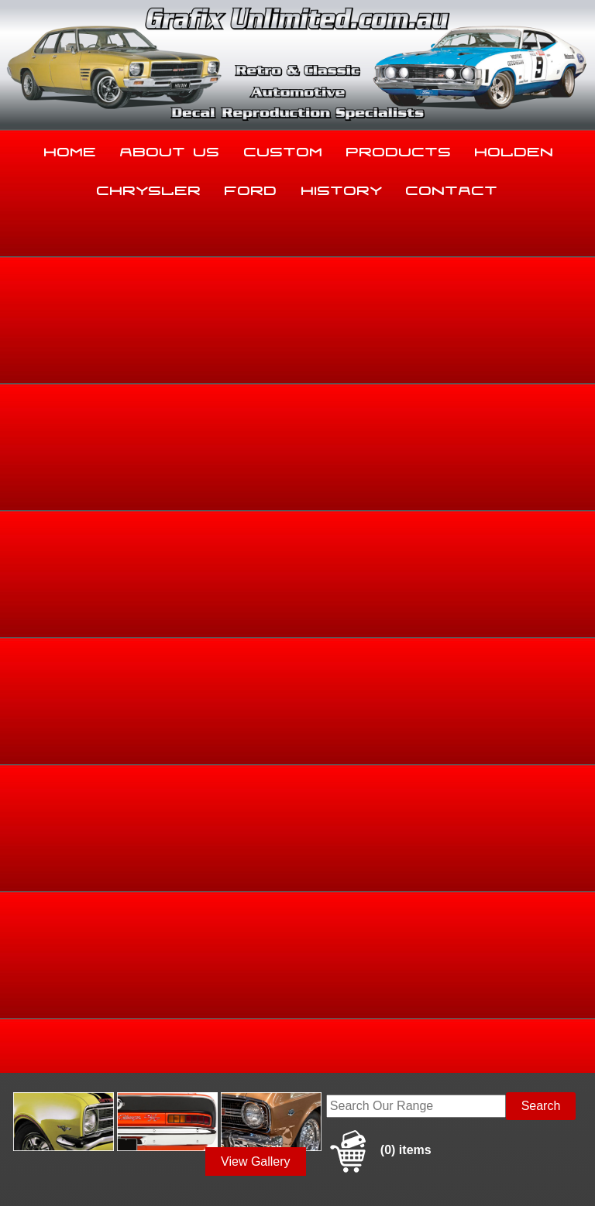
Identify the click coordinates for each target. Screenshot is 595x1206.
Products (399, 149)
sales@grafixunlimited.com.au (89, 1074)
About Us (170, 149)
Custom (283, 149)
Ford (251, 187)
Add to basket (377, 613)
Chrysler (149, 187)
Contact (452, 187)
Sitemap (23, 1162)
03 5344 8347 (44, 1036)
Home (70, 149)
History (342, 187)
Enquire (377, 648)
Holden (514, 149)
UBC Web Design (124, 1172)
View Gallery (256, 295)
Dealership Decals (545, 410)
